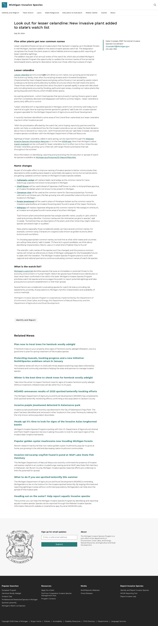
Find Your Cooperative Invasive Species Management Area (56, 594)
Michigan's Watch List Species (13, 606)
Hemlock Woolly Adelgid (11, 593)
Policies (47, 621)
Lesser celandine (21, 75)
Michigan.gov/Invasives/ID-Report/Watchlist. (56, 157)
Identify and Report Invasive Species (134, 590)
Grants (104, 13)
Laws (39, 13)
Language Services (118, 621)
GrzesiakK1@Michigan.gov (117, 46)
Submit (59, 544)
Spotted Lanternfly (9, 603)
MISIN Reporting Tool (128, 593)
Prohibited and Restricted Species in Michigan (20, 600)
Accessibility (57, 621)
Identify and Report (10, 13)
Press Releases (87, 593)
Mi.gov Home (36, 621)
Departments (103, 621)
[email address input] (59, 537)
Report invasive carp (128, 596)
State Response (52, 13)
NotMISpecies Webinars (90, 590)
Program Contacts (48, 599)
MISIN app (66, 141)
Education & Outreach (72, 13)
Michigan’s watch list (23, 271)
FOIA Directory (89, 621)
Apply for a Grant (47, 590)
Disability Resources (72, 621)
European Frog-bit (9, 590)
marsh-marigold (21, 144)
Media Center (92, 13)
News (113, 13)
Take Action (28, 13)
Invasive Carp (7, 596)
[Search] (155, 5)
